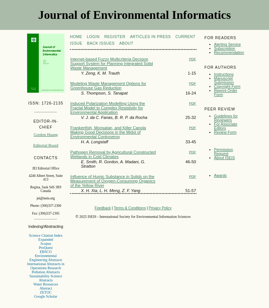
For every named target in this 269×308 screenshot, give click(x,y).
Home (76, 37)
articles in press (150, 37)
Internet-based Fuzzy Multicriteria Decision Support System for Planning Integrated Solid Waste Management (111, 63)
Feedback (103, 208)
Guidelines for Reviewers (226, 118)
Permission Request (223, 152)
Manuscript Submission (224, 80)
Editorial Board (45, 145)
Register (114, 37)
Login (93, 37)
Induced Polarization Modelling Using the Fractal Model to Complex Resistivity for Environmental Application (107, 107)
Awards (220, 176)
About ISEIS (224, 158)
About (126, 43)
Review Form (225, 132)
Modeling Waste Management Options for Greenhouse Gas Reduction (108, 85)
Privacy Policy (160, 208)
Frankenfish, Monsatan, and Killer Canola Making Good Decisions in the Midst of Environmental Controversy (108, 132)
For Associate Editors (225, 126)
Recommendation (229, 53)
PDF (192, 59)
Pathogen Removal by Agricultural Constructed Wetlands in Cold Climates (113, 154)
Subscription (224, 49)
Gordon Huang (46, 134)
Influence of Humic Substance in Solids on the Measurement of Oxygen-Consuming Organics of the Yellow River (113, 181)
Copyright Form (227, 87)
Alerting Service (227, 44)
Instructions (224, 74)
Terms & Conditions (130, 208)
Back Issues (101, 43)
